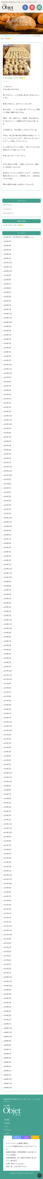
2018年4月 (7, 654)
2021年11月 (8, 471)
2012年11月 (8, 879)
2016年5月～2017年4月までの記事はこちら (19, 237)
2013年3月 (7, 862)
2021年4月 (7, 501)
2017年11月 (8, 675)
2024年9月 (7, 326)
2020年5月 (7, 547)
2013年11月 (8, 828)
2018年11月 (8, 624)
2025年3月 (7, 301)
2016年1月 (7, 718)
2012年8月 (7, 892)
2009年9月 (7, 1041)
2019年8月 (7, 586)
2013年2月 (7, 866)
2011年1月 (7, 973)
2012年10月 (8, 883)
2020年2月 (7, 560)
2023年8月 (7, 382)
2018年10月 (8, 628)
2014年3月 (7, 811)
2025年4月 (7, 296)
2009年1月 (7, 1075)
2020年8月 (7, 535)
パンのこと (8, 209)
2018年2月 (7, 662)
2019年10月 (8, 577)
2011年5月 (7, 956)
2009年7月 (7, 1049)
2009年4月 (7, 1062)
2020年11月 (8, 522)
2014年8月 (7, 790)
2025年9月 (7, 275)
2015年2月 (7, 764)
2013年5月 (7, 854)
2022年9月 (7, 428)
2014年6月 (7, 798)
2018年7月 (7, 641)
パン (6, 1126)
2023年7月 (7, 386)
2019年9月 (7, 581)
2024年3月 (7, 352)
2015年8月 (7, 739)
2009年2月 (7, 1071)
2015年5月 (7, 752)
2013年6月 (7, 849)
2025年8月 (7, 280)
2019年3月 (7, 607)
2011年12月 (8, 926)
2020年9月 (7, 530)
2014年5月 (7, 803)
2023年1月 (7, 411)
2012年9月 (7, 888)
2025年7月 (7, 284)
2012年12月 (8, 875)
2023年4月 (7, 399)
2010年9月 (7, 990)
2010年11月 (8, 981)
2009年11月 (8, 1032)
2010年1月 (7, 1024)
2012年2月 (7, 917)
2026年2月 (7, 254)
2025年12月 (8, 262)
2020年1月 (7, 564)
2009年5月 (7, 1058)
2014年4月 (7, 807)
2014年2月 (7, 815)
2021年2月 (7, 509)
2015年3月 (7, 760)
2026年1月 (7, 258)
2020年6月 (7, 543)
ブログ (7, 1133)
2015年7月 (7, 743)
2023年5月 (7, 394)
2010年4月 (7, 1011)
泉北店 (7, 1123)
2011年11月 (8, 930)
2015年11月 (8, 726)
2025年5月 (7, 292)
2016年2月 (7, 713)
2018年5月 (7, 650)
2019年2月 (7, 611)
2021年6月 (7, 492)
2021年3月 (7, 505)
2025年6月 (7, 288)
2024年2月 (7, 356)
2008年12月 (8, 1079)
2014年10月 (8, 781)
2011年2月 (7, 968)
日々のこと (8, 205)
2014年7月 (7, 794)
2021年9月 (7, 479)
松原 (26, 1137)
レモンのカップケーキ (14, 225)
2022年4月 (7, 450)
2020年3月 (7, 556)
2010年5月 (7, 1007)
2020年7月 (7, 539)
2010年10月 (8, 986)
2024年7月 (7, 335)
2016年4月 (7, 705)
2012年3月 (7, 913)
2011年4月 (7, 960)
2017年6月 (7, 696)
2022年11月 (8, 420)
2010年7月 (7, 998)
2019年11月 (8, 573)
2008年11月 (8, 1083)
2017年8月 (7, 688)
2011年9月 (7, 939)
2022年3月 (7, 454)
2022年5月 (7, 445)
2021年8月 (7, 484)
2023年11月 (8, 369)
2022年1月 (7, 462)
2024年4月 (7, 348)
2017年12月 (8, 671)
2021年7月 (7, 488)
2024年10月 (8, 322)
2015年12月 (8, 722)
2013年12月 (8, 824)
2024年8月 (7, 331)
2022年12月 (8, 416)
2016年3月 (7, 709)
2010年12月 (8, 977)
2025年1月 (7, 309)
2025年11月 (8, 267)
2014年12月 (8, 773)
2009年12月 (8, 1028)
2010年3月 (7, 1015)
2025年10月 (8, 271)
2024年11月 (8, 318)
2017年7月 (7, 692)
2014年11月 (8, 777)
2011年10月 (8, 935)
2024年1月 (7, 360)
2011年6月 (7, 951)
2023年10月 (8, 373)
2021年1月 (7, 513)
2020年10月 (8, 526)
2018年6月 (7, 645)
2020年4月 (7, 552)
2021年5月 (7, 496)
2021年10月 (8, 475)
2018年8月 (7, 637)
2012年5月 (7, 905)
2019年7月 (7, 590)
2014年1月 (7, 820)
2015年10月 (8, 730)
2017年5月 (7, 701)
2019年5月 (7, 599)
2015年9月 (7, 735)
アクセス (8, 1130)
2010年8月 (7, 994)
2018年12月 (8, 620)
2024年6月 (7, 339)
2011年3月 (7, 964)
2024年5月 (7, 343)
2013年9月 (7, 837)
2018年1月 (7, 667)
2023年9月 (7, 377)
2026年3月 (7, 250)
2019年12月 (8, 569)
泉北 (35, 1137)
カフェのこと (9, 213)
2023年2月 (7, 407)
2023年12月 (8, 365)
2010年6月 (7, 1003)
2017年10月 (8, 679)
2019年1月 (7, 615)
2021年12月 (8, 467)
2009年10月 (8, 1037)
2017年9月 (7, 683)
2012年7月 (7, 896)
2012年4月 (7, 909)
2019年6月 (7, 594)
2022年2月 (7, 458)
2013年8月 (7, 841)
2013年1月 (7, 871)
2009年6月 (7, 1054)
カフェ (17, 1137)
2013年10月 (8, 832)
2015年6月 (7, 747)
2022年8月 (7, 433)
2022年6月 (7, 441)
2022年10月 (8, 424)
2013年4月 (7, 858)
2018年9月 (7, 632)
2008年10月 (8, 1088)
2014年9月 (7, 786)
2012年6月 (7, 900)
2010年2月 (7, 1019)
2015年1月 (7, 769)
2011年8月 (7, 943)
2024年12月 (8, 314)
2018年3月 (7, 658)
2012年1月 (7, 922)
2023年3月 (7, 403)
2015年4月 (7, 756)
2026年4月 (7, 245)
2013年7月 (7, 845)
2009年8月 (7, 1045)
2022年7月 (7, 437)
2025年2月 (7, 305)
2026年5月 (7, 241)
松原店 (7, 1120)
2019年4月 (7, 603)
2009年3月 (7, 1066)
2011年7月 (7, 947)
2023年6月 (7, 390)
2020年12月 (8, 518)
